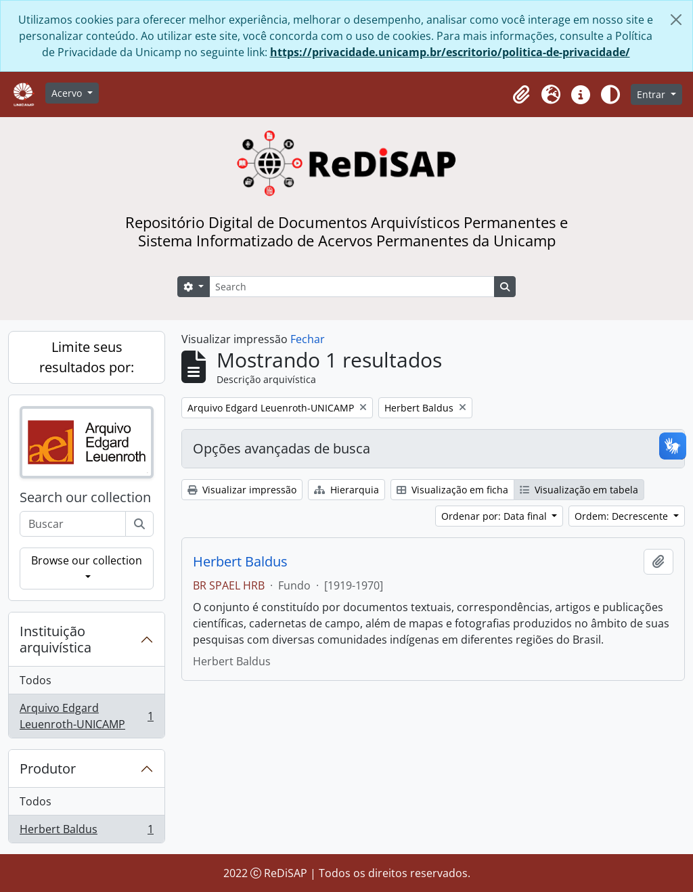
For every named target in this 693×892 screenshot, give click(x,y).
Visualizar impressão (241, 489)
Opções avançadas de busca (281, 448)
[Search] (352, 286)
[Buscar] (139, 524)
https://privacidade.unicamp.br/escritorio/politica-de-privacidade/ (450, 52)
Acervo (68, 93)
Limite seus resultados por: (86, 357)
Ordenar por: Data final (495, 516)
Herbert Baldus (86, 832)
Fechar (307, 339)
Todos (35, 680)
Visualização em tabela (579, 489)
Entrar (652, 94)
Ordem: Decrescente (623, 516)
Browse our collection (86, 560)
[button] (521, 95)
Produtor (48, 768)
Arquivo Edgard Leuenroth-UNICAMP (86, 716)
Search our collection (85, 497)
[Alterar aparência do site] (610, 95)
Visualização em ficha (452, 489)
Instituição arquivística (55, 639)
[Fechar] (676, 20)
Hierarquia (346, 489)
